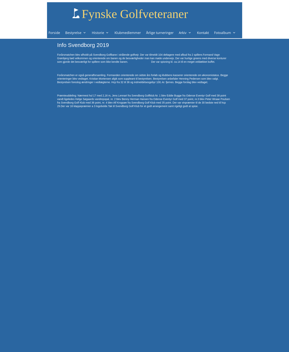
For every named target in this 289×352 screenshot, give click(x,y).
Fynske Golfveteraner (135, 14)
